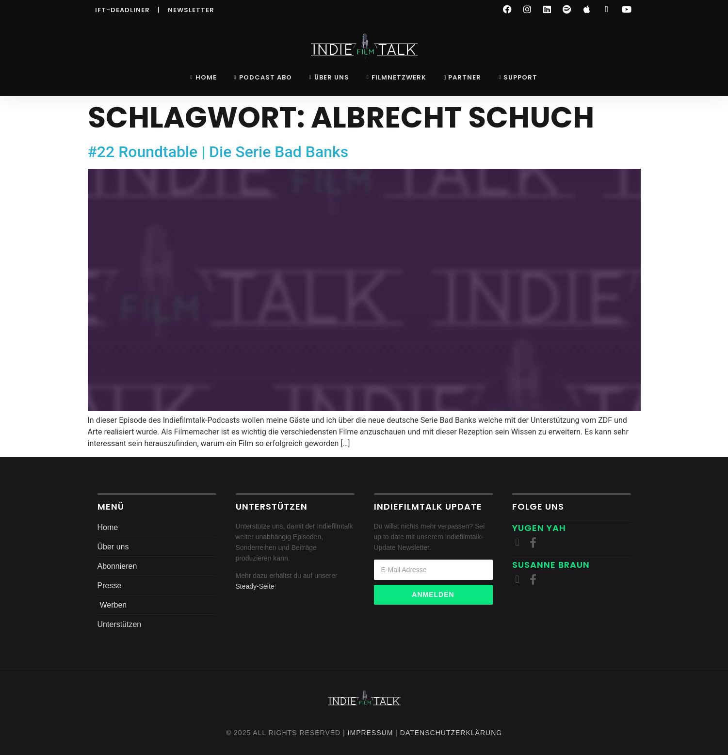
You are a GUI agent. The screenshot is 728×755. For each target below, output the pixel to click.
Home (204, 77)
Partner (463, 77)
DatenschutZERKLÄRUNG (451, 733)
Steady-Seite (255, 586)
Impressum (370, 733)
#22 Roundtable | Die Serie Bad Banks (218, 152)
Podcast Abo (263, 77)
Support (518, 77)
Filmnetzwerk (396, 77)
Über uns (329, 77)
